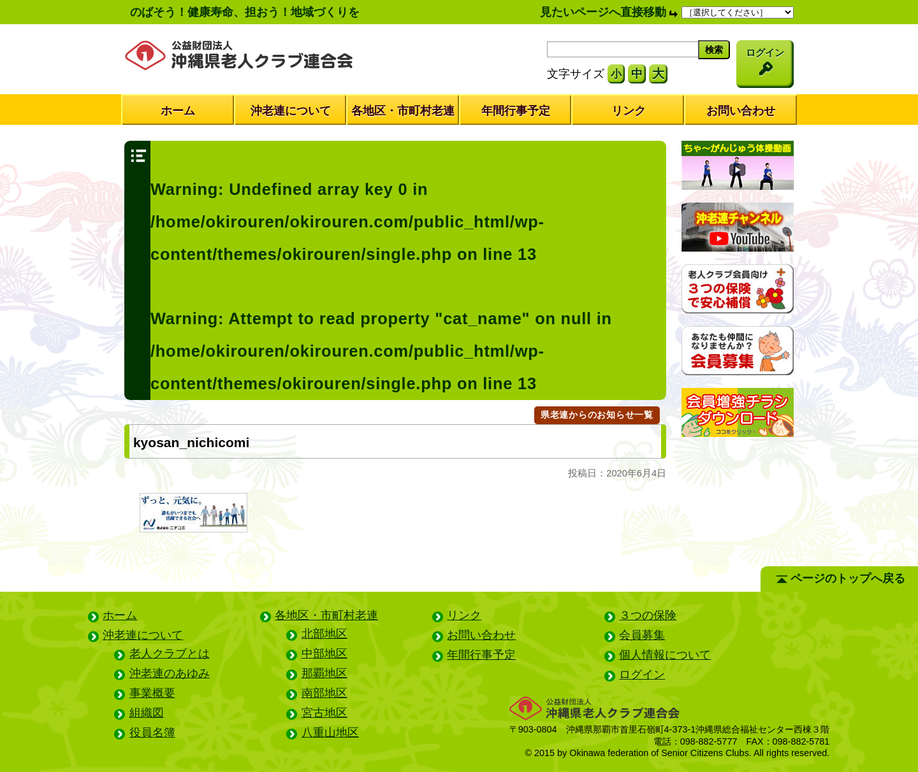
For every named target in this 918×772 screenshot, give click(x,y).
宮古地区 (324, 712)
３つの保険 (647, 615)
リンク (628, 110)
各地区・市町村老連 (403, 110)
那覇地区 (324, 673)
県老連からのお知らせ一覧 (597, 415)
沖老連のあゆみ (169, 673)
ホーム (178, 110)
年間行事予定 (515, 110)
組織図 (146, 712)
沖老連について (291, 110)
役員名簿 (152, 732)
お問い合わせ (740, 110)
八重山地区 (330, 732)
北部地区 (324, 633)
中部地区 (324, 653)
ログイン (642, 674)
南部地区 (324, 693)
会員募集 (642, 635)
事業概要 (152, 693)
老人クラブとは (169, 653)
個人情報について (665, 654)
